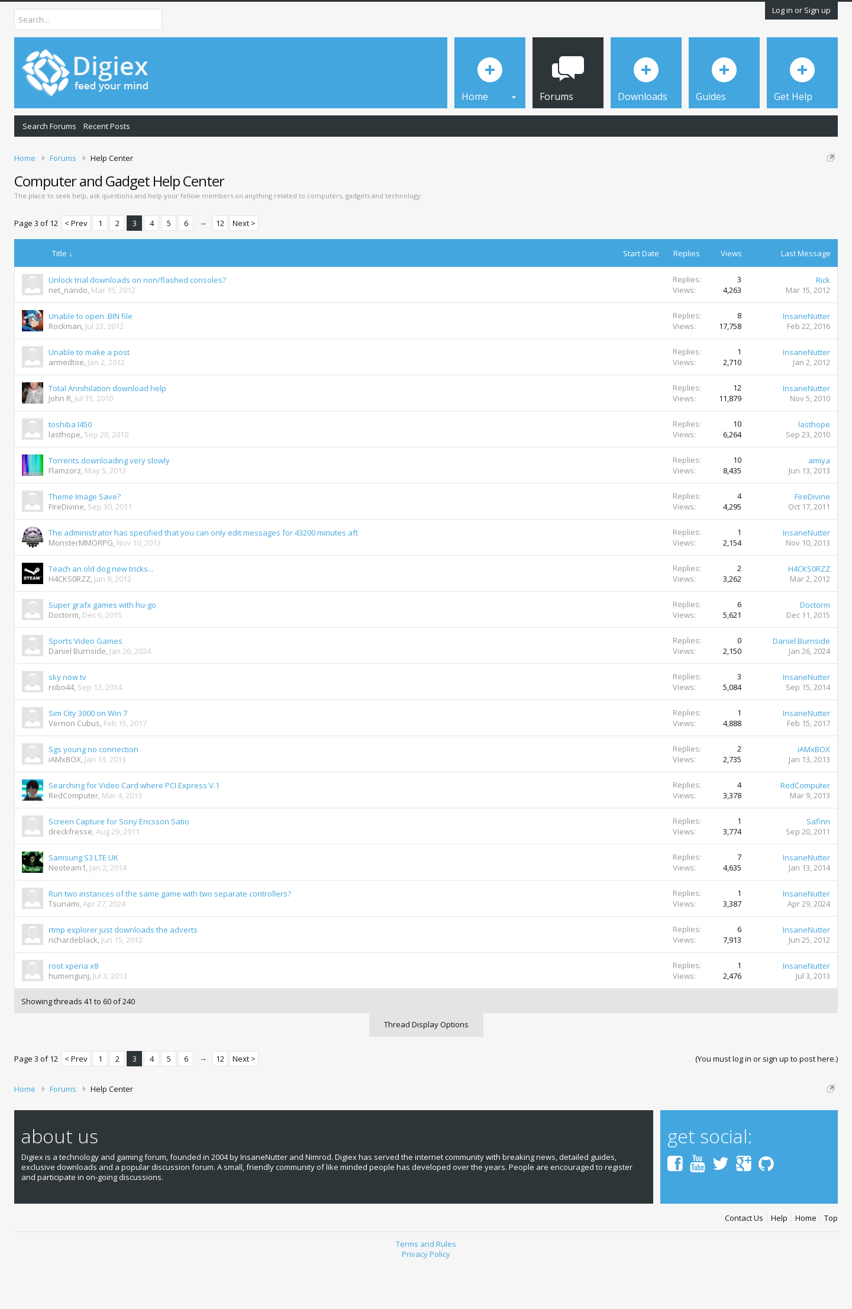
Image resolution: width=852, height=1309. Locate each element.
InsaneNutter (806, 357)
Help (779, 1259)
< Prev (76, 264)
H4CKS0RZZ (70, 619)
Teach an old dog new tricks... (101, 609)
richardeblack (73, 980)
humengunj (69, 1016)
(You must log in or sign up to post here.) (766, 1100)
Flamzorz (65, 511)
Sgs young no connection (93, 790)
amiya (819, 501)
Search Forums (49, 126)
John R (60, 439)
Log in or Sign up (801, 10)
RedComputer (73, 836)
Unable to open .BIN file (91, 357)
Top (831, 1259)
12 (220, 264)
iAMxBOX (65, 800)
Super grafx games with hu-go (102, 645)
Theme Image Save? (85, 537)
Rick (823, 320)
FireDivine (66, 547)
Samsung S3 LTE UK (83, 898)
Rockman (65, 367)
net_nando (68, 330)
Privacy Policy (426, 1294)
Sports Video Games (85, 681)
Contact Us (744, 1259)
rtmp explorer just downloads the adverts (123, 970)
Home (805, 1259)
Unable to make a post (89, 393)
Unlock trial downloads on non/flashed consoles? (137, 320)
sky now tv (67, 717)
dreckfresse (70, 872)
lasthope (64, 475)
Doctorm (64, 655)
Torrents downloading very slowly (109, 501)
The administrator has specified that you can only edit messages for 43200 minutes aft (203, 573)
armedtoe (66, 403)
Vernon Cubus (74, 764)
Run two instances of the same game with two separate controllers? (170, 934)
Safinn (818, 862)
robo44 (61, 728)
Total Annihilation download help (107, 429)
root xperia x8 (73, 1006)
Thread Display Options (426, 1065)
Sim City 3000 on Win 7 (88, 754)
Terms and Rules (426, 1285)
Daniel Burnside (77, 691)
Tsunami (64, 944)
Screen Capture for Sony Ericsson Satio (119, 862)
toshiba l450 (70, 465)
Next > (244, 264)
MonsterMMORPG (81, 583)
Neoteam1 (67, 908)
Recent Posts (106, 126)
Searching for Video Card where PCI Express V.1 (134, 826)
